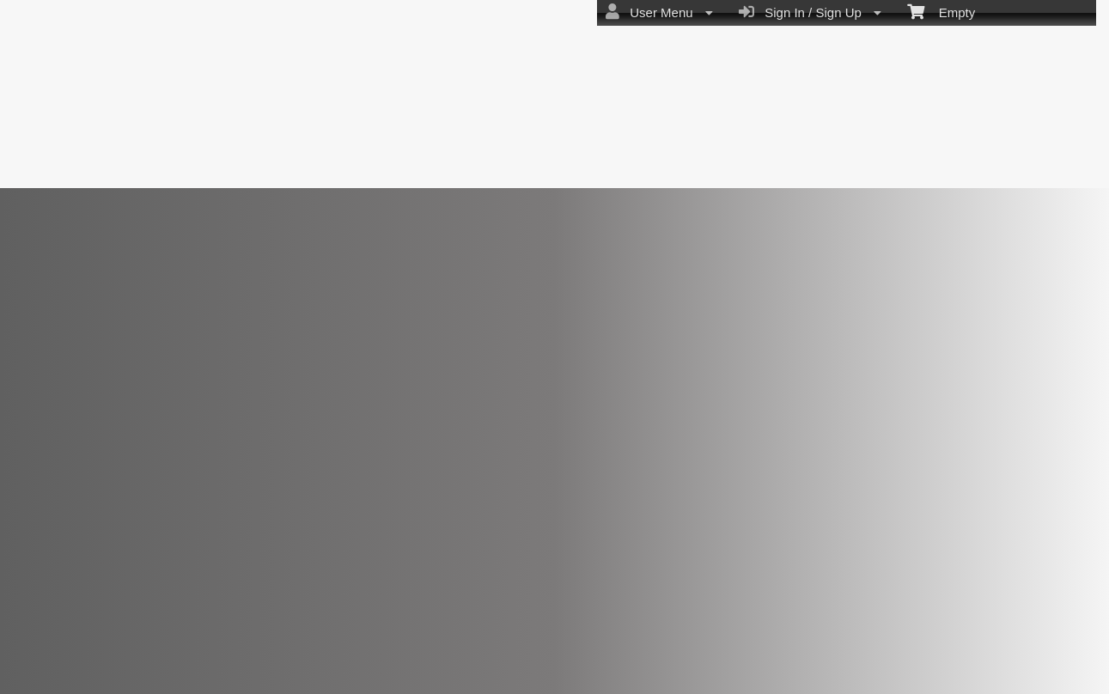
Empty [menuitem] (941, 11)
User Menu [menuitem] (659, 12)
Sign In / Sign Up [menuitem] (810, 12)
